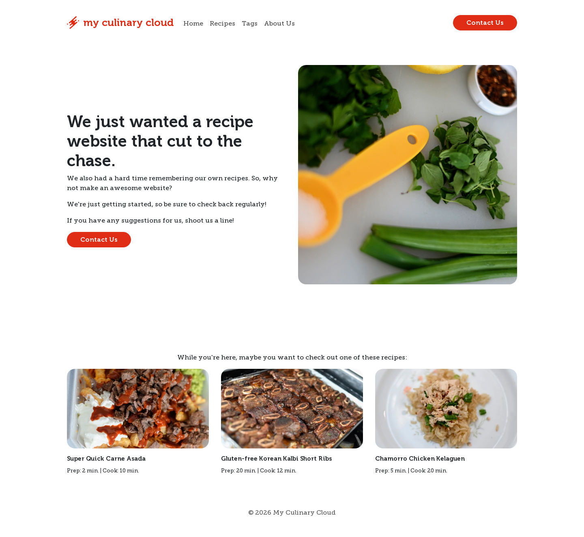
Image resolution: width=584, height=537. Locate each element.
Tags (250, 23)
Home (193, 23)
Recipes (222, 23)
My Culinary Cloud (120, 22)
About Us (279, 23)
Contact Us (485, 22)
